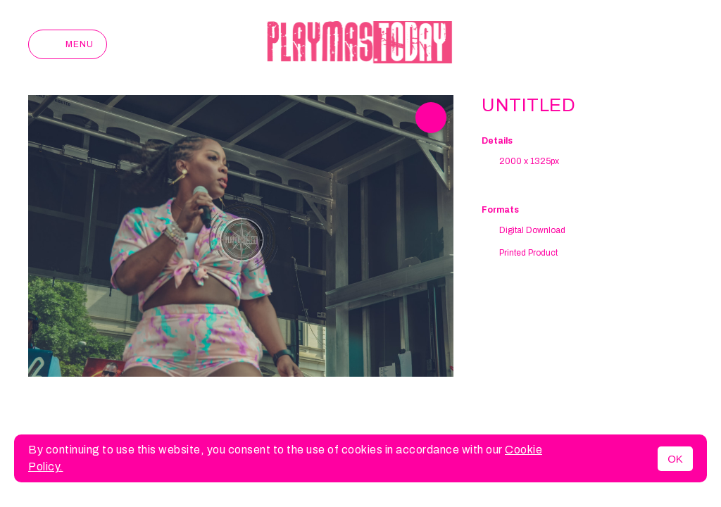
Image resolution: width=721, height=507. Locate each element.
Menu (68, 44)
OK (675, 459)
